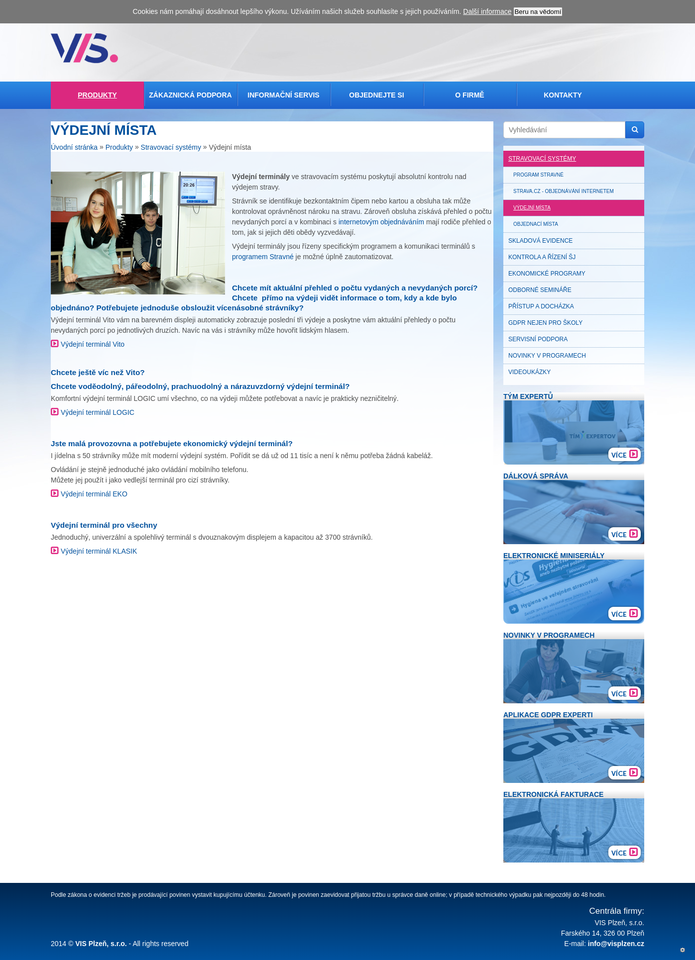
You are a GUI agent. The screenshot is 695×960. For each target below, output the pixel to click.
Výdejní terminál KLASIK (99, 551)
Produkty (97, 95)
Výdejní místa (532, 207)
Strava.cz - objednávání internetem (563, 191)
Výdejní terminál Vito (92, 344)
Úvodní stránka (74, 148)
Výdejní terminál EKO (94, 494)
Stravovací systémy (171, 148)
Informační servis (283, 95)
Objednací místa (535, 224)
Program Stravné (538, 175)
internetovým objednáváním (381, 222)
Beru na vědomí (537, 11)
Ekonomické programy (546, 273)
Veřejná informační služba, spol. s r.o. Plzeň (84, 48)
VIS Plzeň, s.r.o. (100, 944)
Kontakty (563, 95)
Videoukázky (529, 372)
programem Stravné (263, 257)
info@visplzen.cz (616, 944)
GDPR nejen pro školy (545, 322)
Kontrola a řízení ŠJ (542, 257)
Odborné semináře (540, 290)
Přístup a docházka (541, 306)
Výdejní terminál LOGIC (97, 412)
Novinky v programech (547, 355)
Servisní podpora (538, 339)
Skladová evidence (540, 240)
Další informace (487, 11)
